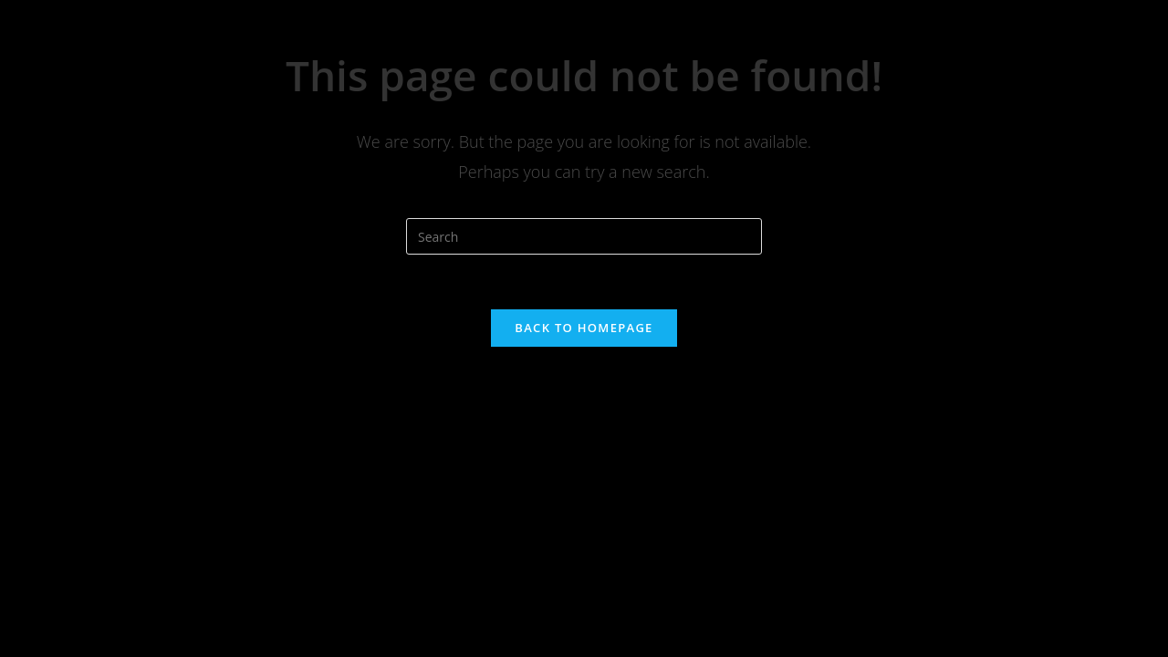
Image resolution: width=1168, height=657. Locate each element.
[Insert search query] (584, 236)
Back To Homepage (583, 327)
